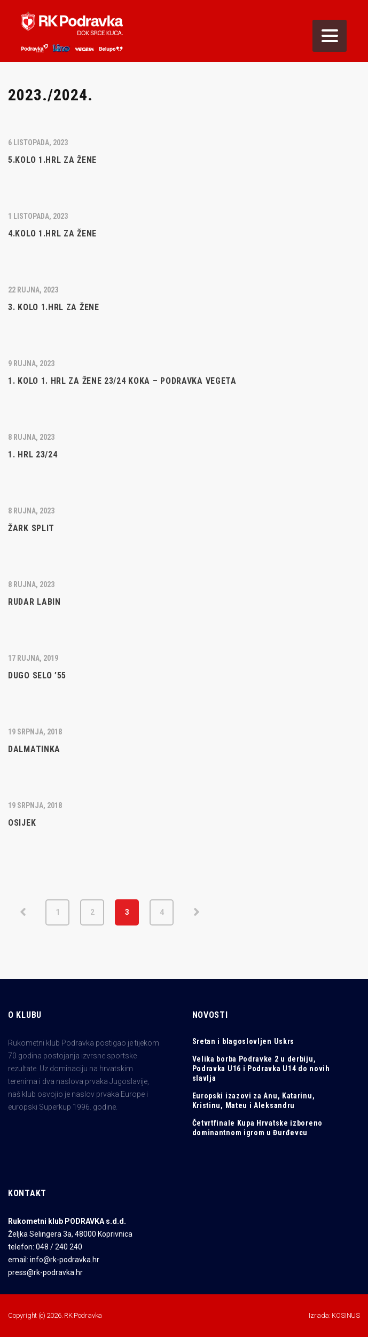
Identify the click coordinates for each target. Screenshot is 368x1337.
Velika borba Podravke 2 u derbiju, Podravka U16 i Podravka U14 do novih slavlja (261, 1068)
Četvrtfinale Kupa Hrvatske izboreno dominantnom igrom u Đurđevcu (257, 1128)
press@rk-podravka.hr (45, 1272)
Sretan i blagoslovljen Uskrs (243, 1041)
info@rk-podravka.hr (64, 1259)
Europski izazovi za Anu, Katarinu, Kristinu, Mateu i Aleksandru (253, 1100)
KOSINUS (346, 1315)
